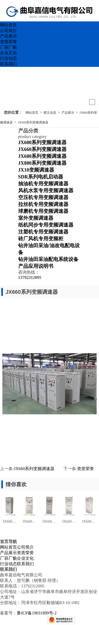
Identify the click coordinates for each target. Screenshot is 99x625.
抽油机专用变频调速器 (43, 183)
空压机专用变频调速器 (43, 197)
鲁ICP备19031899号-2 (36, 613)
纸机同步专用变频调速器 (45, 225)
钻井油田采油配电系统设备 (48, 259)
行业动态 (8, 58)
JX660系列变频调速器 (33, 122)
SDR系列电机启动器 (40, 177)
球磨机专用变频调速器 (43, 211)
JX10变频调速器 (36, 170)
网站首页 (8, 25)
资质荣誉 (8, 41)
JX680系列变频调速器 (42, 156)
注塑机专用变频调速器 (43, 232)
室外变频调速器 (35, 218)
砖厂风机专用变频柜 (40, 238)
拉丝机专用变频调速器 (43, 204)
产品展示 (8, 36)
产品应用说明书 (35, 266)
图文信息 (50, 112)
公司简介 (8, 30)
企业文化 (8, 52)
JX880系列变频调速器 (42, 163)
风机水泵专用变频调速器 (45, 190)
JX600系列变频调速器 (42, 142)
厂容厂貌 (8, 47)
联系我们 (8, 64)
